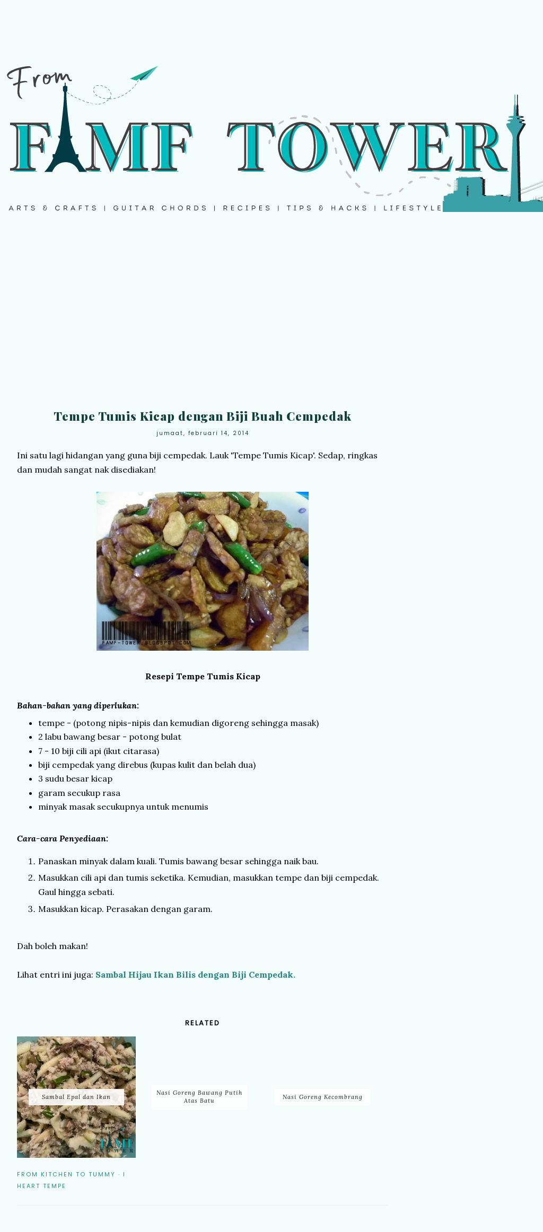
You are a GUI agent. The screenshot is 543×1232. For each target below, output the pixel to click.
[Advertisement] (271, 318)
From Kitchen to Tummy (66, 1174)
